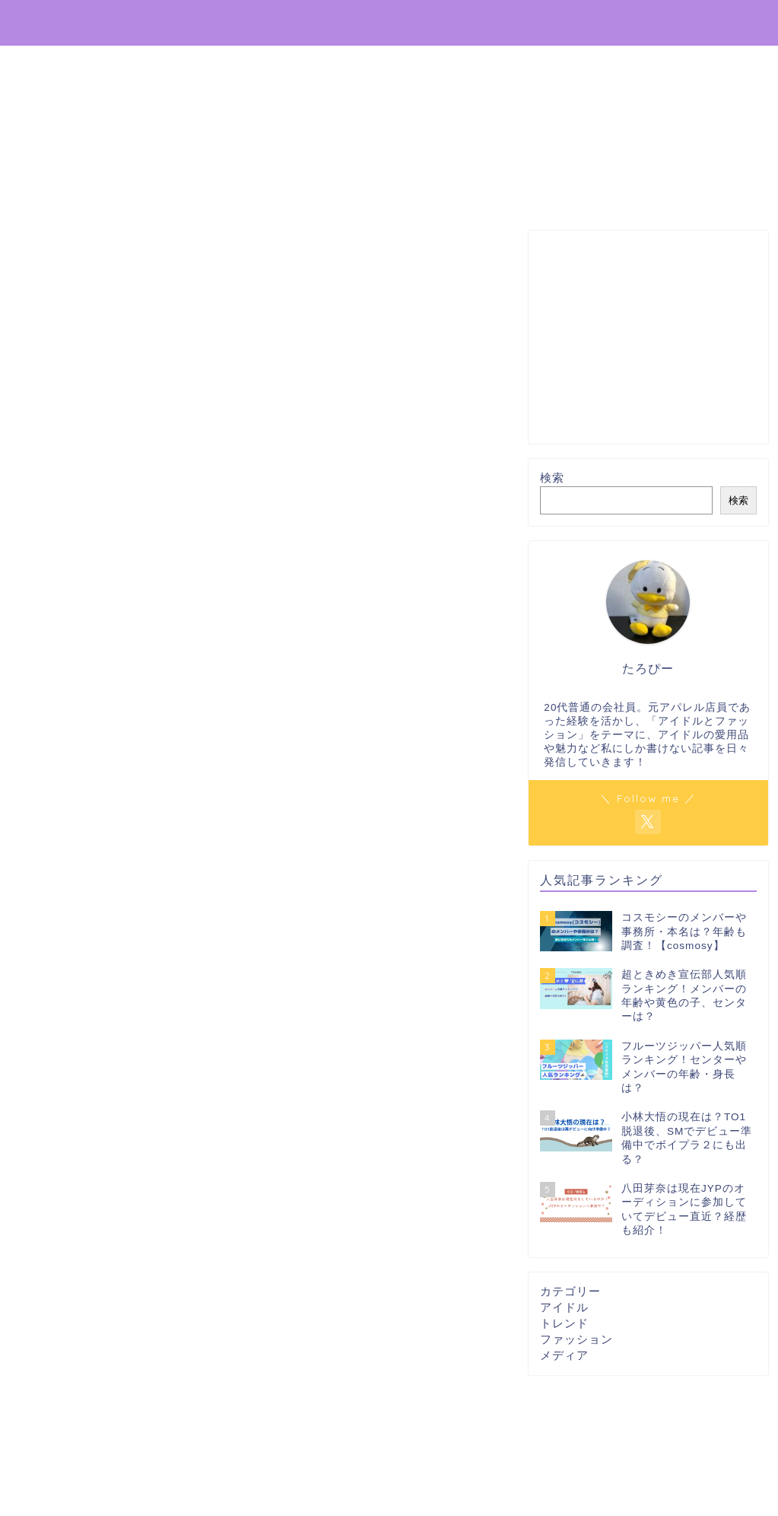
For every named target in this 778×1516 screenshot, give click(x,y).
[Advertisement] (648, 338)
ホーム (493, 23)
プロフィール (714, 23)
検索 (552, 478)
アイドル (564, 1307)
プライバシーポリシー (595, 23)
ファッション (576, 1339)
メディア (564, 1355)
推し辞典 (53, 21)
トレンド (564, 1323)
